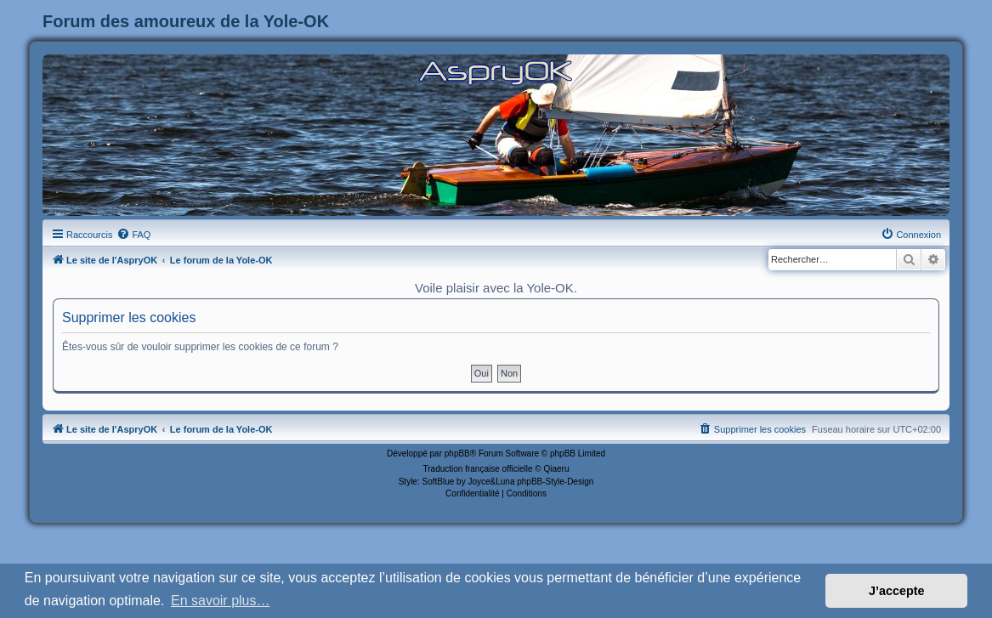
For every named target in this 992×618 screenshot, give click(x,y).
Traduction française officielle (478, 468)
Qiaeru (556, 468)
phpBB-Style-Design (555, 481)
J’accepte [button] (897, 591)
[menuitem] (133, 234)
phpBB (457, 453)
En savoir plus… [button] (220, 600)
